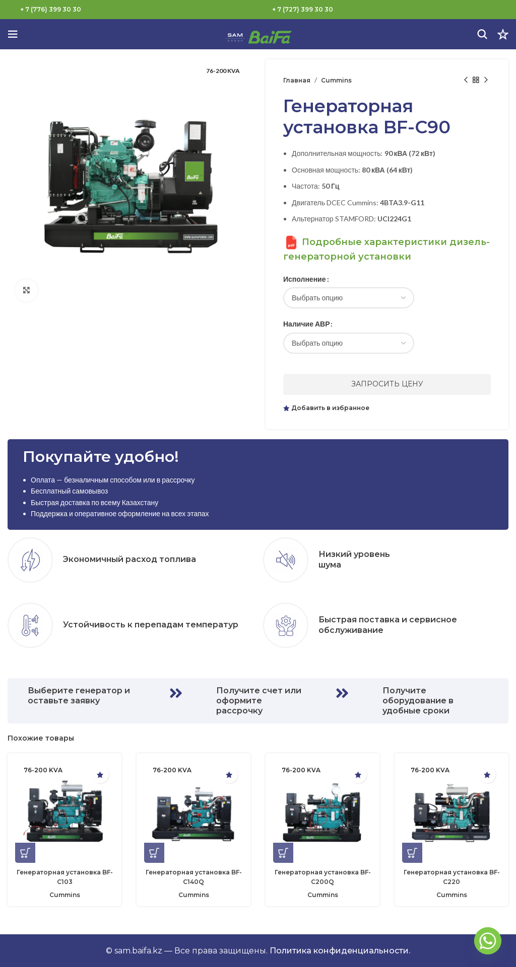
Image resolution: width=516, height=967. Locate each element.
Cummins (336, 80)
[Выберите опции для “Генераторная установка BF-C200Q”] (283, 853)
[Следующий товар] (486, 80)
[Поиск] (482, 34)
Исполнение (304, 279)
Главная (296, 80)
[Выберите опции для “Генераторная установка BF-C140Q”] (154, 853)
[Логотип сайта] (258, 33)
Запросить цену (387, 383)
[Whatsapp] (487, 940)
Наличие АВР (306, 323)
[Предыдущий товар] (466, 80)
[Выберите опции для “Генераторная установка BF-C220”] (412, 853)
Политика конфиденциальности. (340, 950)
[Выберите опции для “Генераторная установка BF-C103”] (25, 853)
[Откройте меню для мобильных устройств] (13, 34)
